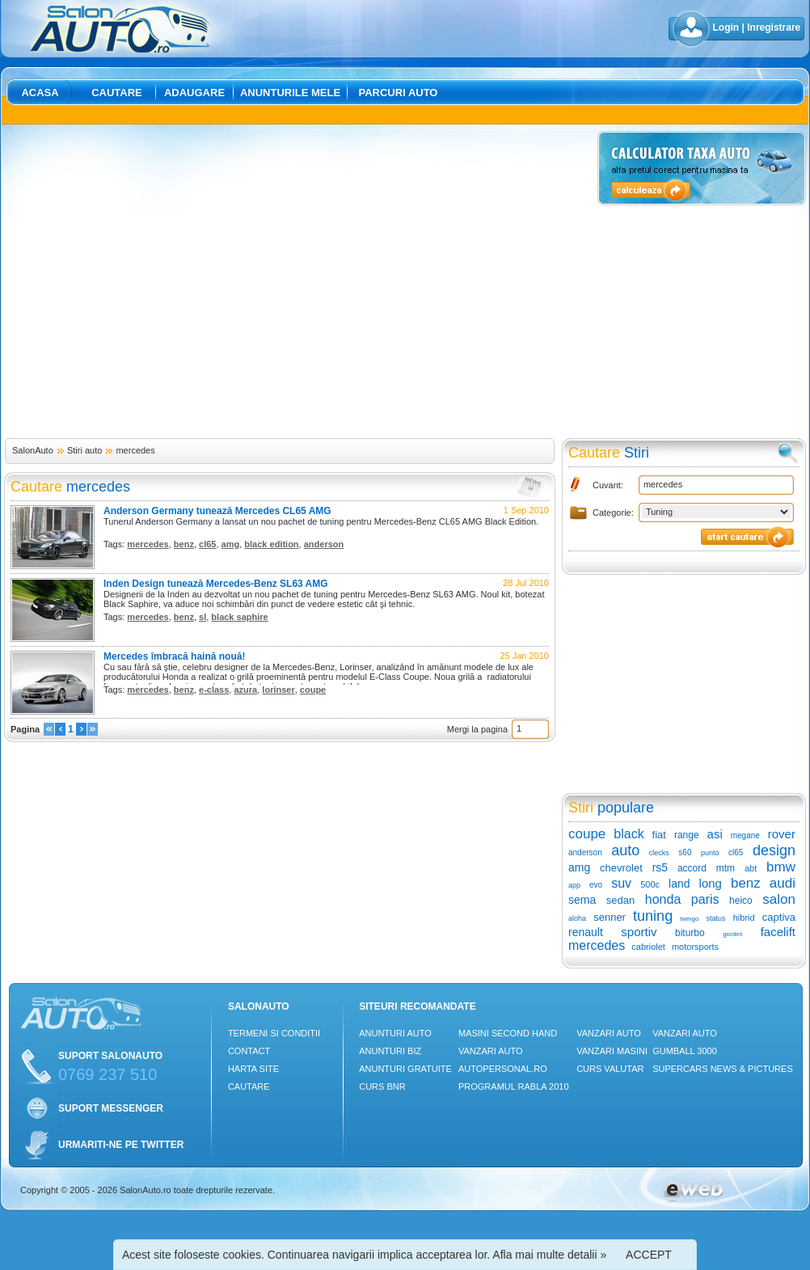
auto (625, 850)
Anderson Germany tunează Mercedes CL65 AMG (217, 511)
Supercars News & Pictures (722, 1069)
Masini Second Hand (507, 1033)
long (710, 883)
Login (726, 27)
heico (741, 900)
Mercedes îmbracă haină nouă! (174, 656)
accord (692, 868)
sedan (620, 900)
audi (782, 883)
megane (745, 835)
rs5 (660, 867)
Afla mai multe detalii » (549, 1254)
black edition (271, 544)
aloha (577, 918)
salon (778, 899)
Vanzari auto (490, 1051)
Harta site (253, 1069)
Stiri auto (84, 450)
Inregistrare (773, 27)
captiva (778, 917)
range (686, 835)
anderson (324, 544)
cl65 (207, 544)
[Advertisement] (151, 282)
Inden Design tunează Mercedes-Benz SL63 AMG (215, 583)
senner (609, 917)
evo (595, 884)
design (774, 850)
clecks (659, 853)
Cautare (116, 92)
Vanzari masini (612, 1051)
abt (751, 868)
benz (184, 544)
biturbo (690, 933)
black (628, 834)
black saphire (239, 617)
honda (663, 899)
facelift (778, 932)
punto (710, 853)
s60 (684, 852)
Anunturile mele (290, 92)
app (574, 885)
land (679, 883)
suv (621, 883)
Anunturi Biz (390, 1051)
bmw (780, 867)
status (716, 918)
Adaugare (194, 92)
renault (585, 932)
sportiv (638, 932)
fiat (659, 835)
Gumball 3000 (684, 1051)
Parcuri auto (398, 92)
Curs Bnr (382, 1086)
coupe (313, 689)
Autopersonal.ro (502, 1069)
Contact (249, 1051)
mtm (725, 868)
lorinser (278, 689)
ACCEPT (649, 1254)
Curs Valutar (609, 1069)
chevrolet (621, 868)
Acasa (39, 92)
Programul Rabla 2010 (513, 1086)
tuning (653, 916)
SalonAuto (32, 450)
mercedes (135, 450)
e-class (214, 689)
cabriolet (648, 946)
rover (781, 834)
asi (715, 834)
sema (582, 899)
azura (245, 689)
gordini (732, 934)
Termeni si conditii (274, 1033)
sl (202, 617)
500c (650, 884)
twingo (689, 918)
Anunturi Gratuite (405, 1069)
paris (705, 899)
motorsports (695, 946)
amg (230, 544)
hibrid (744, 917)
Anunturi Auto (395, 1033)
